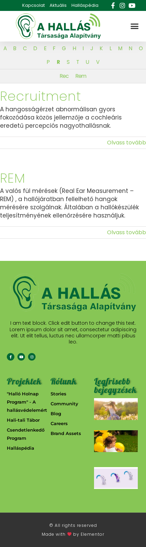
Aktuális (58, 5)
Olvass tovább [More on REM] (126, 232)
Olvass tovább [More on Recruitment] (126, 142)
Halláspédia (84, 5)
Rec (64, 76)
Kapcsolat (33, 5)
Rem (81, 76)
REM (12, 178)
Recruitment (40, 96)
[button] (134, 26)
